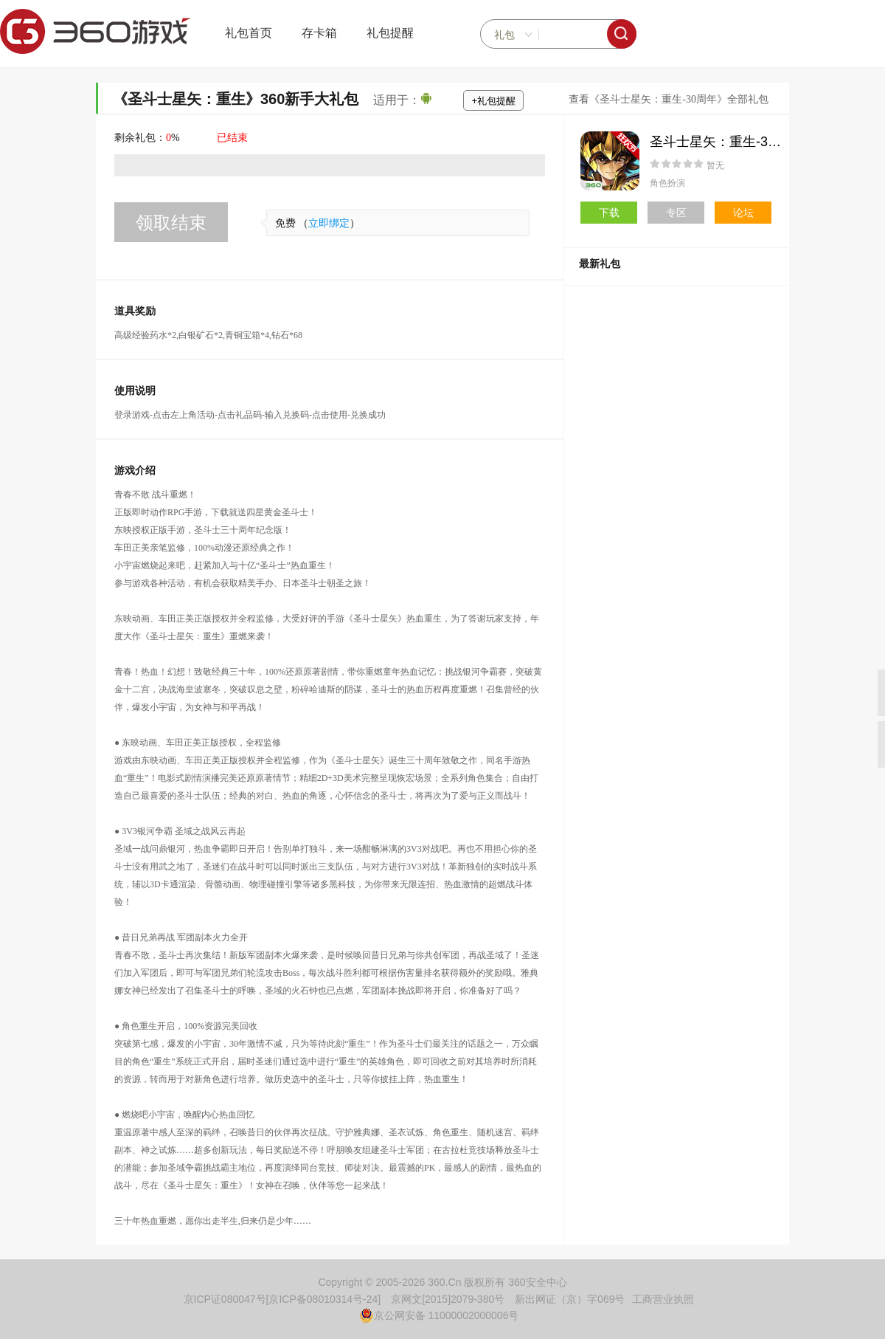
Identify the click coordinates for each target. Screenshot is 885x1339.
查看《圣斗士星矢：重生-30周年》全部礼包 (668, 99)
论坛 (743, 212)
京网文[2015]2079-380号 (447, 1299)
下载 (609, 212)
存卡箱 (319, 33)
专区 (676, 212)
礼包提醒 (390, 33)
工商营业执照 (663, 1299)
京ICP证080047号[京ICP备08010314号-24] (282, 1299)
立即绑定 (329, 223)
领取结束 (171, 223)
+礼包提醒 (493, 100)
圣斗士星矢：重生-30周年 (726, 141)
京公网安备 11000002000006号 (439, 1315)
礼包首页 (248, 33)
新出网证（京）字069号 (570, 1299)
